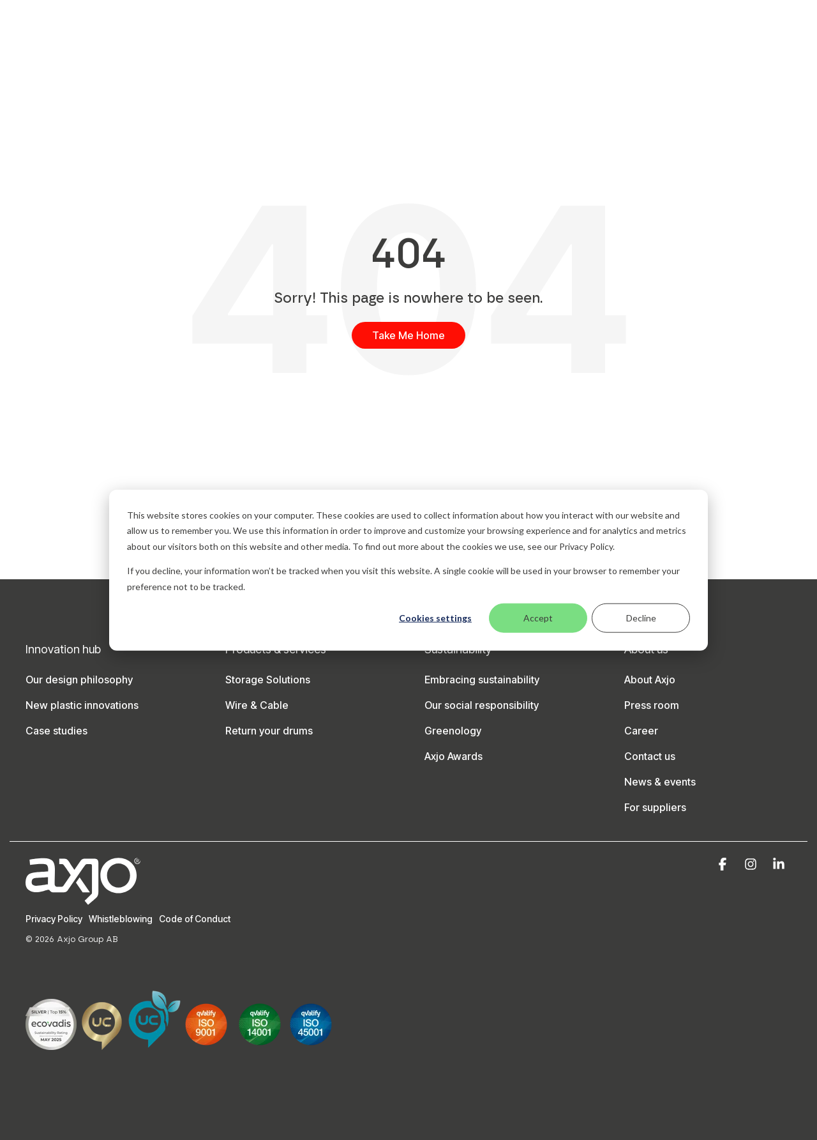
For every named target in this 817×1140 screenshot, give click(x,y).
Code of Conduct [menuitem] (194, 918)
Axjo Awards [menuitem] (453, 756)
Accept (538, 617)
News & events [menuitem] (660, 781)
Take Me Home (408, 335)
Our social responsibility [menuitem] (481, 705)
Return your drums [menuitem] (269, 730)
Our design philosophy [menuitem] (79, 679)
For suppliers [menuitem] (655, 807)
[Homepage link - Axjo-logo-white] (83, 897)
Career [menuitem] (641, 730)
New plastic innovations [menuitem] (82, 705)
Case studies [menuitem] (56, 730)
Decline (641, 617)
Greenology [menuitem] (452, 730)
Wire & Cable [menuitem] (257, 705)
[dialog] (408, 570)
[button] (724, 864)
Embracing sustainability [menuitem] (481, 679)
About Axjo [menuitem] (649, 679)
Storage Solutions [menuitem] (267, 679)
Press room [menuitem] (651, 705)
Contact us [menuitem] (649, 756)
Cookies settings (435, 617)
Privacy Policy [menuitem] (54, 918)
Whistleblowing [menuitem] (121, 918)
